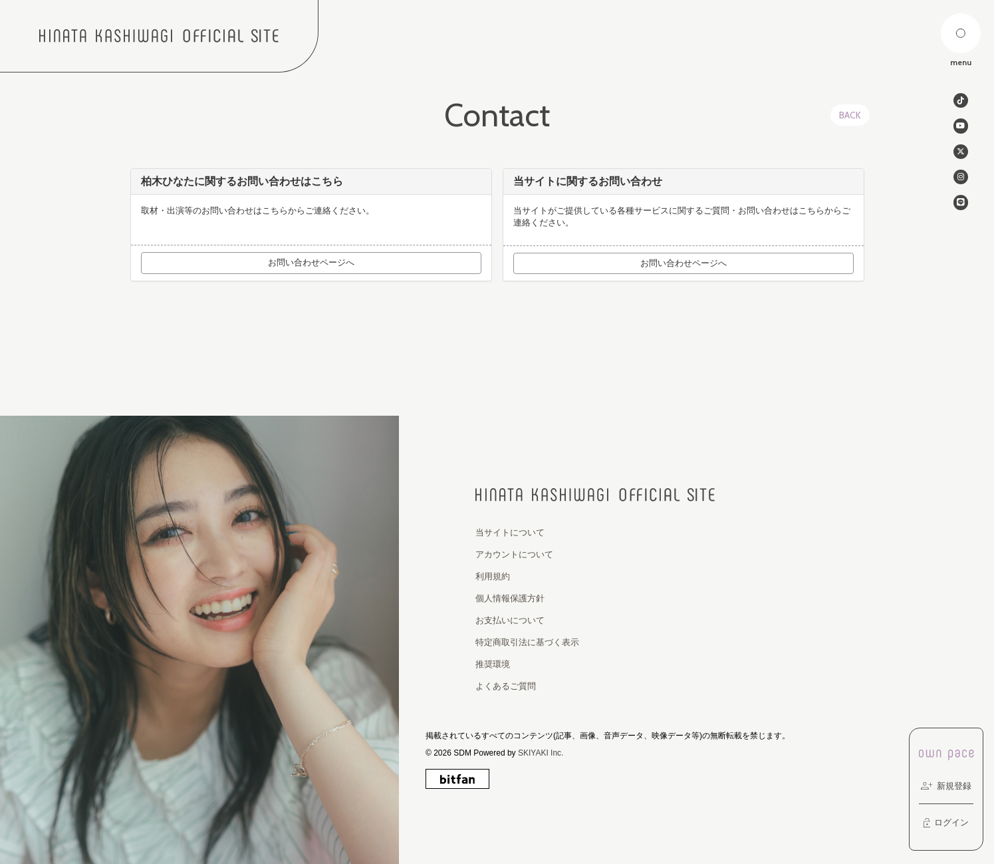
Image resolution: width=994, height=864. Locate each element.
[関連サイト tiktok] (961, 101)
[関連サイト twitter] (961, 154)
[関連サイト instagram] (961, 181)
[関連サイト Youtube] (961, 128)
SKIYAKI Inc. (540, 753)
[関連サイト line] (961, 208)
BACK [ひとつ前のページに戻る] (850, 115)
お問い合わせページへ (311, 262)
